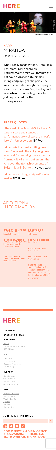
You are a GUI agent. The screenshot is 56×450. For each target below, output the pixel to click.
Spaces (6, 402)
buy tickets (54, 25)
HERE (11, 6)
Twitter (11, 426)
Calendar (9, 330)
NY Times (19, 178)
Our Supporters (10, 384)
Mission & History (11, 394)
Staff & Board (9, 396)
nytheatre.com (43, 167)
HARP (6, 344)
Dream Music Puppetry (14, 346)
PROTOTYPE (11, 320)
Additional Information (19, 204)
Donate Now (9, 376)
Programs (9, 339)
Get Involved (9, 379)
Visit (6, 354)
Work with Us (9, 399)
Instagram (23, 426)
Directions (8, 358)
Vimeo (17, 426)
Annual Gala (9, 381)
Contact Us (8, 407)
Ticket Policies (9, 361)
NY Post (38, 140)
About (7, 389)
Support (8, 372)
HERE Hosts (8, 349)
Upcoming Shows (13, 335)
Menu (51, 5)
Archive (6, 404)
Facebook (5, 426)
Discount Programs (12, 364)
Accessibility (8, 367)
